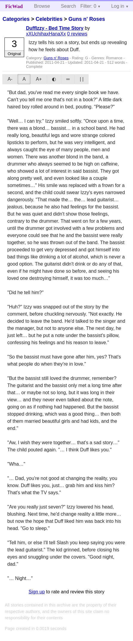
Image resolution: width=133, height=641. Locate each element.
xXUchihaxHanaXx (46, 33)
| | (81, 79)
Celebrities (48, 19)
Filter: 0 (88, 6)
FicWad (14, 6)
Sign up (37, 591)
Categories (16, 19)
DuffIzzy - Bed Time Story (54, 28)
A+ (39, 79)
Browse (42, 6)
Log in (117, 6)
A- (9, 79)
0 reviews (77, 33)
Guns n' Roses (86, 19)
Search (68, 6)
